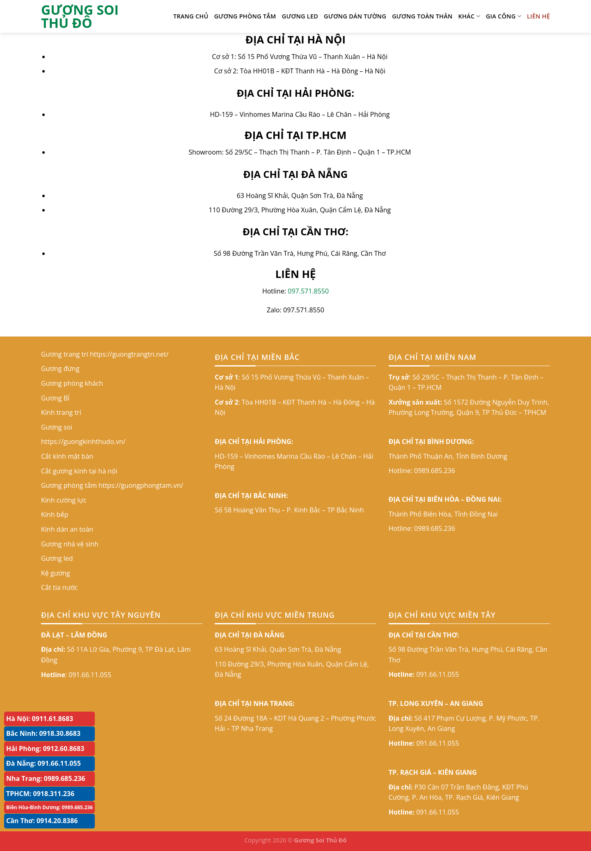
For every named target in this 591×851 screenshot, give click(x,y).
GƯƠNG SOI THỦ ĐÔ (80, 16)
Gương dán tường (355, 16)
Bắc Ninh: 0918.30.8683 (43, 733)
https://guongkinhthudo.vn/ (83, 441)
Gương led (300, 16)
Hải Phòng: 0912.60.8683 (45, 748)
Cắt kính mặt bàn (67, 456)
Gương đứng (60, 368)
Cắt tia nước (59, 587)
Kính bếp (54, 514)
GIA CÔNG (503, 16)
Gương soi (56, 427)
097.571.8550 (308, 291)
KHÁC (469, 16)
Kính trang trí (61, 412)
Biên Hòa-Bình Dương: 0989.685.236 (49, 807)
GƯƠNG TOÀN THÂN (422, 16)
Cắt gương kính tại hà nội (79, 471)
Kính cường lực (64, 500)
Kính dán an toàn (67, 529)
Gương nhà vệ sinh (69, 543)
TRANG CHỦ (190, 16)
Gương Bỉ (55, 398)
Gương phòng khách (72, 383)
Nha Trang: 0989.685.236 (45, 778)
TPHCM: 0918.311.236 (40, 793)
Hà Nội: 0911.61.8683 (39, 718)
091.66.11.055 (90, 674)
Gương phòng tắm (245, 16)
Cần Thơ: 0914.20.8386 (42, 820)
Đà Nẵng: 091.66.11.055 (43, 763)
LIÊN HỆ (538, 16)
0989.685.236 (434, 470)
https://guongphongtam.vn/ (140, 485)
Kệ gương (55, 573)
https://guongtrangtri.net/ (129, 354)
